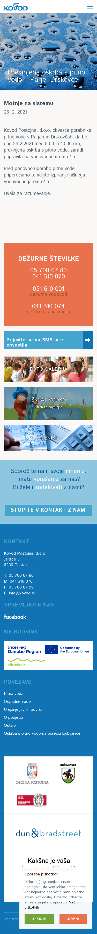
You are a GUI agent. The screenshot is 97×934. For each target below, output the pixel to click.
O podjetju (13, 718)
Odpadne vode (17, 702)
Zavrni (73, 919)
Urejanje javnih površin (23, 710)
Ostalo (10, 725)
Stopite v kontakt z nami (48, 510)
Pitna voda (13, 694)
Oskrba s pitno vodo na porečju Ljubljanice (42, 733)
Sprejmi (39, 919)
